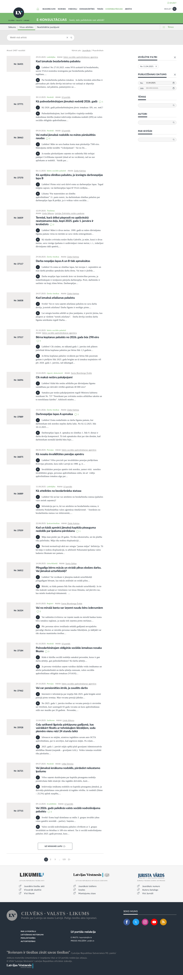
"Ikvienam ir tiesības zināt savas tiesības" (38, 952)
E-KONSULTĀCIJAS (114, 9)
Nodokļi (50, 97)
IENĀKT (172, 3)
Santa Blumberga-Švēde (81, 373)
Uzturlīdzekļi (52, 564)
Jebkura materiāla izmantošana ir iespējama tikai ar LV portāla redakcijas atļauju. (47, 958)
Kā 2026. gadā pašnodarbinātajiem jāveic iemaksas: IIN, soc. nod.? (69, 107)
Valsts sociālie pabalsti (56, 171)
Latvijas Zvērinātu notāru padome (69, 213)
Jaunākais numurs (151, 886)
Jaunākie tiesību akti (34, 886)
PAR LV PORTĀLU (28, 931)
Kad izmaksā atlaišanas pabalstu (55, 297)
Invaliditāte (52, 804)
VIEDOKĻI (72, 9)
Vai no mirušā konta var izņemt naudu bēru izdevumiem (69, 607)
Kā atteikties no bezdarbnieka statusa (58, 490)
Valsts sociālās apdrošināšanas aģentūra (80, 57)
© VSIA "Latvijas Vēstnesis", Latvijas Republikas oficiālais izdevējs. (39, 961)
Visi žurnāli (147, 893)
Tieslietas (51, 211)
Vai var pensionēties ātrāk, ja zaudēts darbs (62, 688)
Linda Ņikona (48, 213)
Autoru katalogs (150, 890)
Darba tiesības (53, 257)
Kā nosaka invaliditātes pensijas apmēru (60, 454)
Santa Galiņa (71, 564)
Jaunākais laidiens (87, 886)
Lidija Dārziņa (68, 764)
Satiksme (51, 720)
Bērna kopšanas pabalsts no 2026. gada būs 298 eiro (67, 337)
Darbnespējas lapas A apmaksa (55, 414)
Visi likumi (29, 893)
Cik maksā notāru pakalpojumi (54, 377)
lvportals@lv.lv (85, 937)
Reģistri (50, 604)
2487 (15, 51)
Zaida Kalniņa (80, 171)
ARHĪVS (128, 9)
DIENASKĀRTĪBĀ (86, 9)
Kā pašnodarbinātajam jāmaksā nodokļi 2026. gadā (67, 101)
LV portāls (66, 97)
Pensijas (50, 450)
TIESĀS (100, 9)
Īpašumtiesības (53, 523)
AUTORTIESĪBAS (28, 941)
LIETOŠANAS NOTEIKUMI (32, 935)
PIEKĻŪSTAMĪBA (28, 938)
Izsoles (81, 890)
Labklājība (51, 57)
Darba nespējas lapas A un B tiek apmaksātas (63, 261)
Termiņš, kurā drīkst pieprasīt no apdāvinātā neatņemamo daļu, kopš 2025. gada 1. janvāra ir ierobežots (65, 221)
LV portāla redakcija (83, 932)
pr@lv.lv (90, 941)
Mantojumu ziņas (87, 893)
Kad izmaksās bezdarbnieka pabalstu (58, 61)
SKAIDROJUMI (49, 9)
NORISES (62, 9)
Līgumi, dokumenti (55, 373)
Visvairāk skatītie (32, 890)
